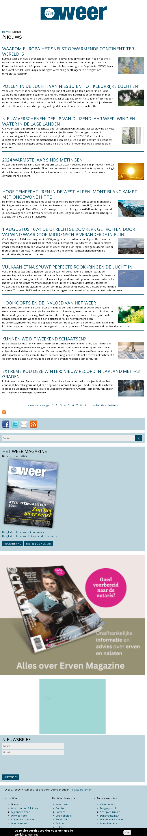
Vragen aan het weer (23, 819)
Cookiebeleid (64, 815)
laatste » (113, 405)
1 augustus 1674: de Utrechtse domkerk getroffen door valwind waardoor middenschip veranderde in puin (68, 231)
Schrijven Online (110, 811)
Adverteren (62, 804)
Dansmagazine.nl (110, 815)
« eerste (33, 405)
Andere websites (107, 798)
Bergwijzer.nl (108, 808)
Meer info (33, 834)
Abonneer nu (12, 543)
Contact (60, 811)
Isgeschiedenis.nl (110, 823)
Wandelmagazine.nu (112, 819)
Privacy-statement (81, 789)
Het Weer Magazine (64, 798)
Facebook (61, 819)
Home (6, 31)
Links (58, 827)
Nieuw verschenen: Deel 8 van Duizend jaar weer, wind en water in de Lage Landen (68, 121)
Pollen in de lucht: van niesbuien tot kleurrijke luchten (70, 86)
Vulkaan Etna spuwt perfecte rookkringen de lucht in (67, 267)
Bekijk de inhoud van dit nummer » (23, 532)
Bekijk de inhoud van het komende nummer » (30, 536)
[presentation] (35, 764)
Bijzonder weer (20, 811)
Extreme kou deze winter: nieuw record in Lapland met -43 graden (71, 373)
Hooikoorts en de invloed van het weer (49, 303)
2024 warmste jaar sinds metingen (42, 160)
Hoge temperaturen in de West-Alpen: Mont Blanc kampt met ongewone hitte (69, 194)
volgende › (99, 405)
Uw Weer (13, 798)
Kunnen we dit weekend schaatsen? (44, 339)
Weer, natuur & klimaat (25, 808)
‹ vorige (44, 405)
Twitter (60, 823)
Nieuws (15, 804)
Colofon (60, 808)
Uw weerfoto (19, 815)
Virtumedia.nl (108, 804)
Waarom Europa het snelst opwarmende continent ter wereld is (68, 51)
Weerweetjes (19, 823)
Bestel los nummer (39, 543)
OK (127, 832)
